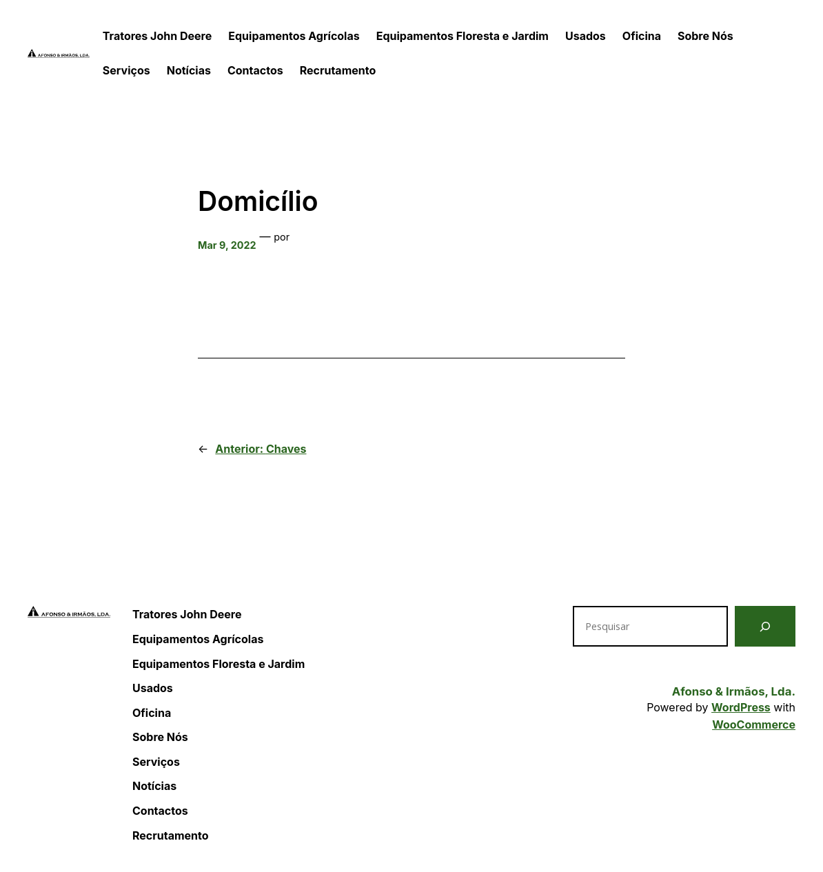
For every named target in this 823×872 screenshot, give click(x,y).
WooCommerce (753, 724)
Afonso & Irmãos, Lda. (733, 691)
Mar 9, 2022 (227, 245)
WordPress (741, 707)
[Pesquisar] (765, 626)
